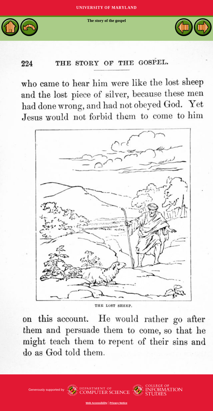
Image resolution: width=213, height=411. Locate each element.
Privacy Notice (118, 403)
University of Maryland (106, 8)
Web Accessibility (96, 403)
